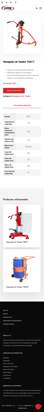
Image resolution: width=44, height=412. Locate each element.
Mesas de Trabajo (8, 369)
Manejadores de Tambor (21, 96)
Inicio (5, 310)
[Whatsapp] (38, 406)
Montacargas (7, 372)
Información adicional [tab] (22, 105)
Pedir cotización (14, 90)
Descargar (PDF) (9, 83)
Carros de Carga (8, 363)
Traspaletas (6, 378)
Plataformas (7, 375)
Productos (7, 317)
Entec (5, 314)
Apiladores (6, 361)
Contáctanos (8, 324)
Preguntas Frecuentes (12, 320)
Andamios (6, 358)
